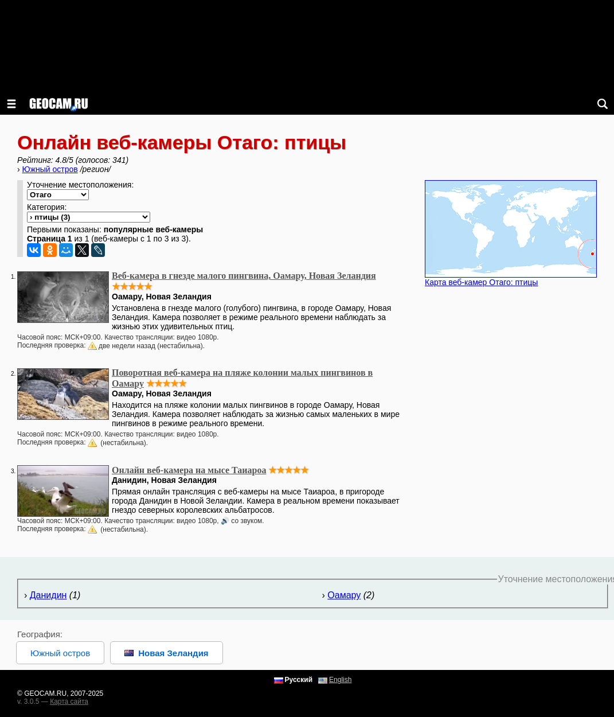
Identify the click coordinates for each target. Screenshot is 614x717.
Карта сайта (69, 701)
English (340, 680)
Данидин (48, 595)
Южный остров (50, 169)
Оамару (344, 595)
